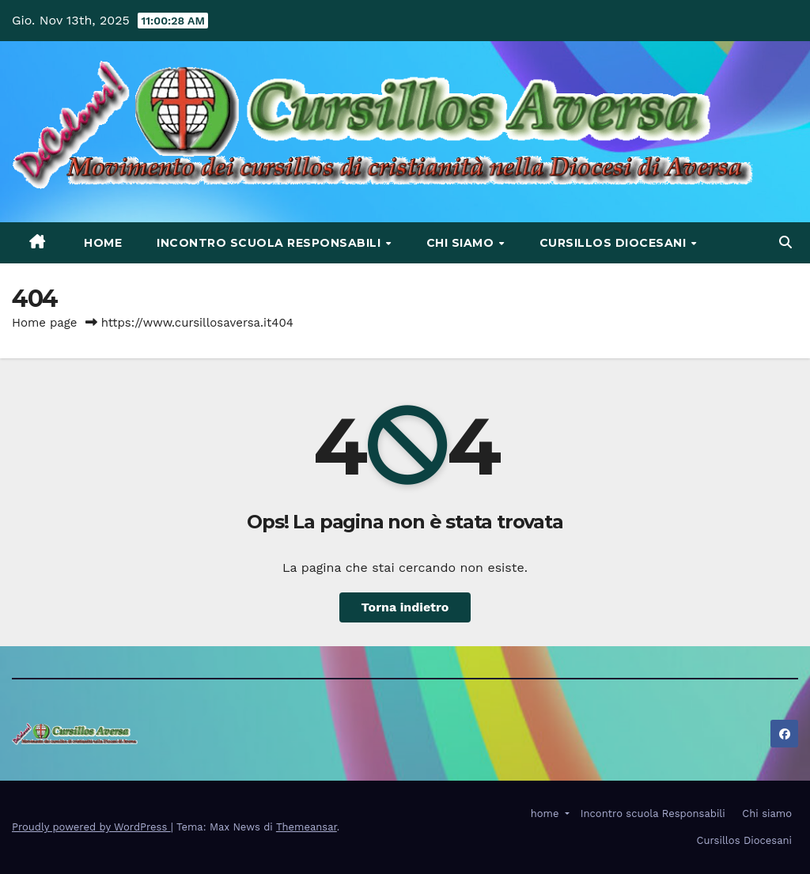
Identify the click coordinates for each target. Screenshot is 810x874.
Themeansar (306, 827)
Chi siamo (462, 243)
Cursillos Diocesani (614, 243)
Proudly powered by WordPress (91, 827)
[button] (785, 242)
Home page (45, 323)
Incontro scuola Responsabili (270, 243)
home (102, 243)
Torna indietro (405, 607)
